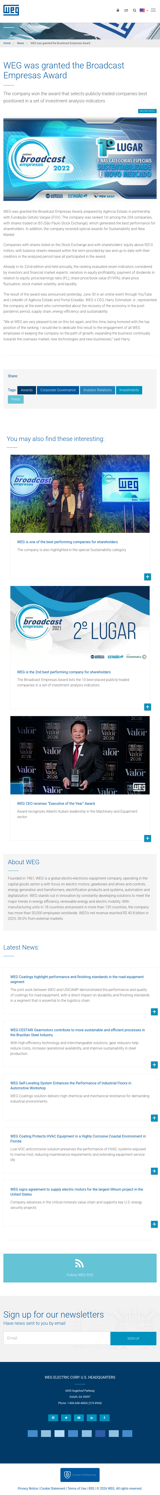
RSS (91, 1488)
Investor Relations (97, 390)
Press (15, 399)
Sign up (133, 1338)
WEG (9, 10)
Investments (129, 390)
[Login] (117, 10)
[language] (143, 10)
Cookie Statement (52, 1488)
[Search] (134, 10)
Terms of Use (77, 1488)
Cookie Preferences (84, 1475)
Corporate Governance (58, 390)
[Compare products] (126, 10)
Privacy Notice (28, 1488)
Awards (27, 390)
